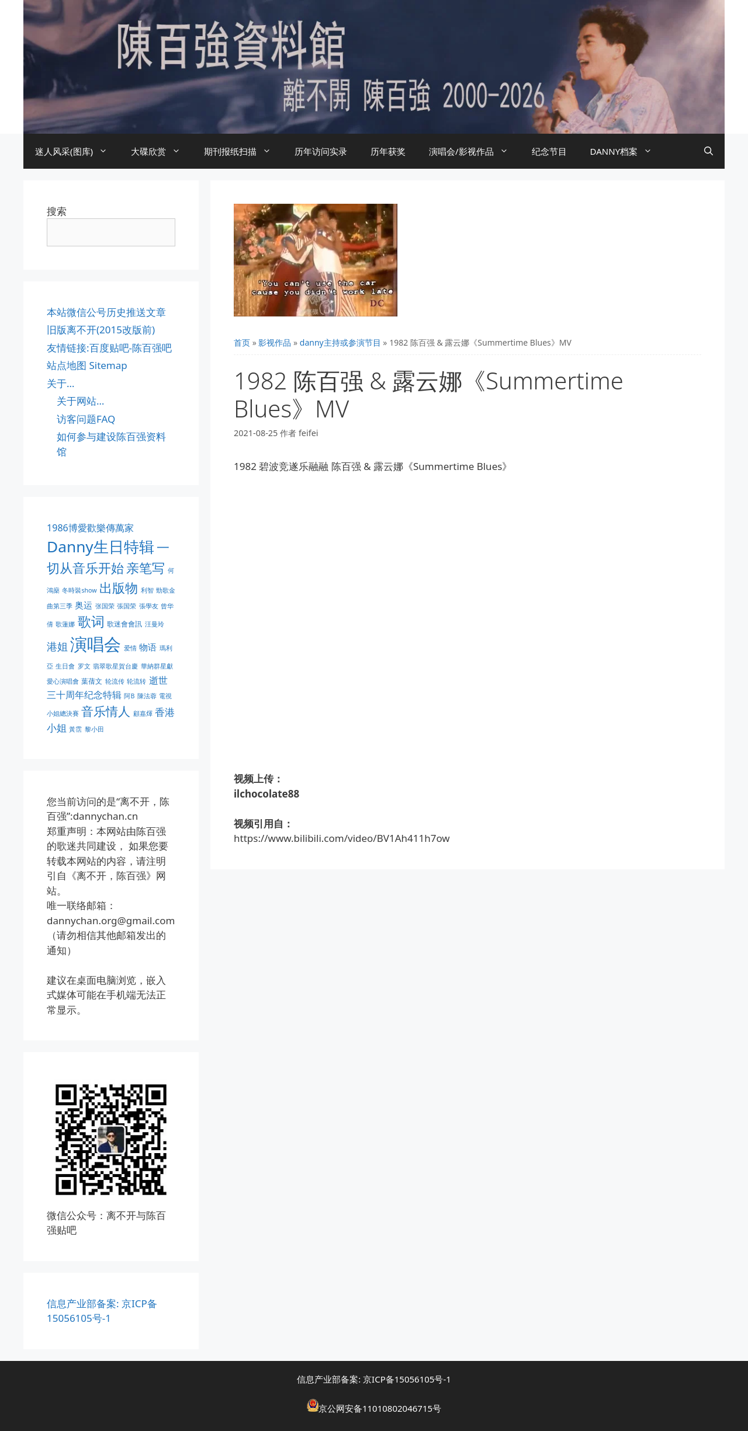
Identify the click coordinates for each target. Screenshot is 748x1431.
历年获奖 (388, 151)
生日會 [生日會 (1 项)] (65, 666)
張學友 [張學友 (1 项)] (148, 606)
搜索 (57, 211)
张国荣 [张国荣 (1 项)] (105, 606)
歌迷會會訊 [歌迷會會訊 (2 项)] (124, 624)
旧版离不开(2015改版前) (101, 329)
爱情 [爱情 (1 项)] (130, 648)
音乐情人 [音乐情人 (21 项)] (105, 711)
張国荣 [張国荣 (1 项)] (126, 606)
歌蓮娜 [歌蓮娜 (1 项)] (65, 624)
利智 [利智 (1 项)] (147, 590)
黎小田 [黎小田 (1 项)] (94, 729)
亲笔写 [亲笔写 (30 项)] (145, 568)
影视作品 (274, 342)
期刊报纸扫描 (243, 151)
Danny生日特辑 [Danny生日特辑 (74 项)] (100, 546)
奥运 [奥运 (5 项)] (83, 605)
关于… (60, 383)
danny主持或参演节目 (340, 342)
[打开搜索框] (708, 151)
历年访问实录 (321, 151)
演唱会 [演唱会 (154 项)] (95, 644)
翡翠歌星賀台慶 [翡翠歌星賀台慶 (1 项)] (115, 666)
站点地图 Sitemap (87, 365)
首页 (242, 342)
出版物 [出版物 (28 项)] (118, 587)
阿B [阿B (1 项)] (129, 696)
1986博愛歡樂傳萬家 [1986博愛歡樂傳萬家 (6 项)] (90, 527)
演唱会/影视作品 (474, 151)
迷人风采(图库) (77, 151)
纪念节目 (549, 151)
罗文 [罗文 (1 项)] (84, 666)
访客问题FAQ (86, 419)
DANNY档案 (627, 151)
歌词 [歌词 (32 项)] (91, 621)
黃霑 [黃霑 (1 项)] (75, 729)
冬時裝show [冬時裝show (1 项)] (79, 590)
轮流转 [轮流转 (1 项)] (136, 681)
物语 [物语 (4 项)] (148, 647)
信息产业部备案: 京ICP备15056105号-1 (374, 1379)
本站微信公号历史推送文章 (106, 312)
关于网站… (80, 401)
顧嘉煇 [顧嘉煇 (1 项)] (143, 713)
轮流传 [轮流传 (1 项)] (114, 681)
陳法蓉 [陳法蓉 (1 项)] (147, 696)
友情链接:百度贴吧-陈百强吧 (109, 347)
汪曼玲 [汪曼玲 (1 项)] (154, 624)
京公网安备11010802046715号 (379, 1408)
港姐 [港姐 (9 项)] (57, 646)
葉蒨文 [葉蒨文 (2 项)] (91, 681)
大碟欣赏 (161, 151)
